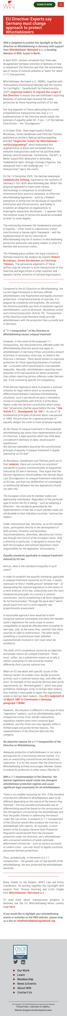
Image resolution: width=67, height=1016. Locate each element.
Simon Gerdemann (29, 260)
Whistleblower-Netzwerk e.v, (26, 50)
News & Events (26, 983)
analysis (14, 464)
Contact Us (24, 992)
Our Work (23, 970)
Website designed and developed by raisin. (33, 1010)
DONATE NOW (44, 5)
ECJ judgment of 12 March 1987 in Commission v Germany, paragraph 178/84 (33, 699)
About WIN (24, 988)
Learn (21, 975)
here (12, 907)
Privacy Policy (22, 1007)
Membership (25, 979)
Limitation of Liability (39, 1007)
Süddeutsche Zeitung (16, 180)
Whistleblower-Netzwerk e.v (26, 893)
